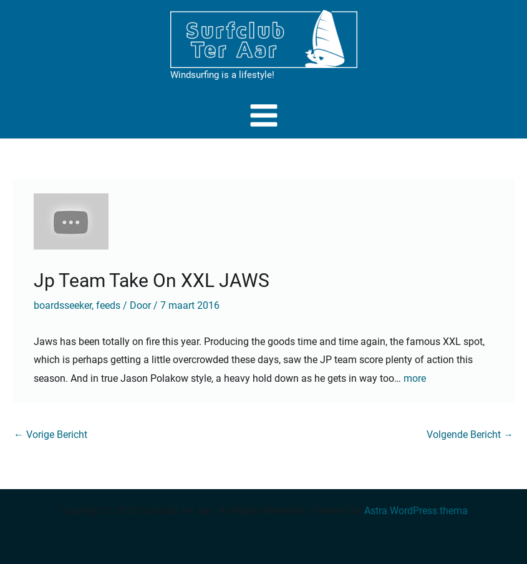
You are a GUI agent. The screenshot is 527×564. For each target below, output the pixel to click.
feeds (108, 305)
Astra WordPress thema (416, 511)
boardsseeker (63, 305)
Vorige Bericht (50, 434)
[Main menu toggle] (264, 115)
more (415, 378)
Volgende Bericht (470, 434)
